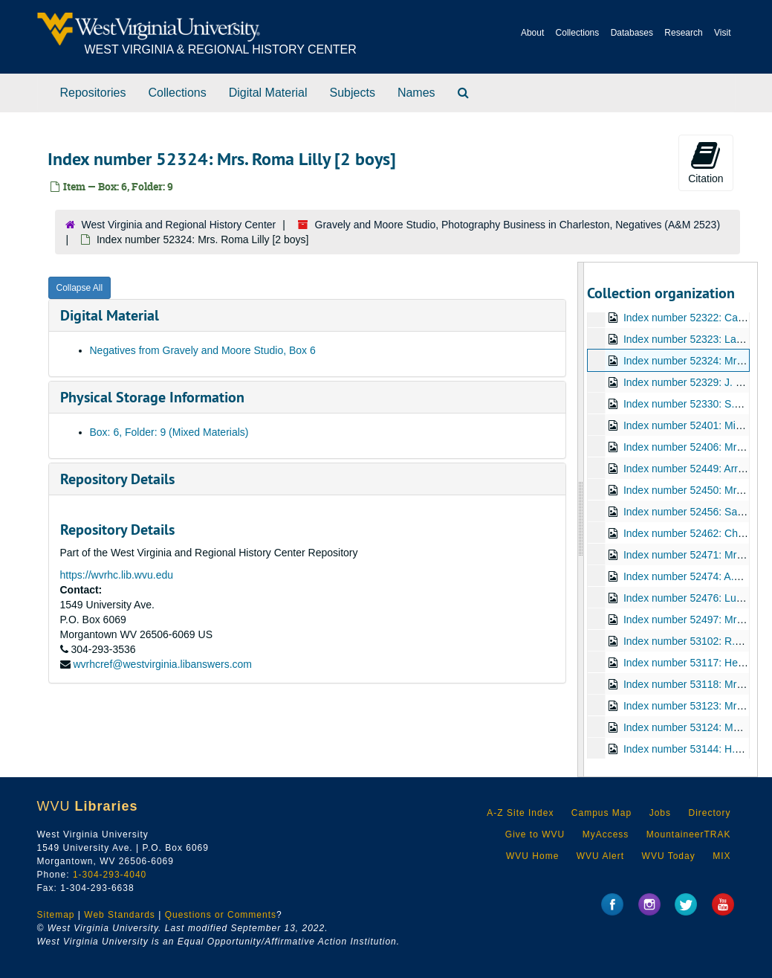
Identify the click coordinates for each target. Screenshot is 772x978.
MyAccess (606, 834)
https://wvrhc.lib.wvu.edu (117, 575)
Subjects (352, 92)
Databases (632, 33)
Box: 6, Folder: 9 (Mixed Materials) (169, 432)
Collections (578, 33)
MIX (721, 856)
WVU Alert (600, 856)
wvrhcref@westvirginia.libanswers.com (162, 664)
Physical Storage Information (152, 397)
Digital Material (268, 92)
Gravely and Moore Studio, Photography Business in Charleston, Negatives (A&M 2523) (518, 225)
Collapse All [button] (79, 288)
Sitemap (56, 915)
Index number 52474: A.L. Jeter (695, 576)
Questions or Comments (220, 915)
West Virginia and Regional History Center (179, 225)
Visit (722, 33)
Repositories (93, 92)
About (532, 33)
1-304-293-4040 (109, 874)
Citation (705, 162)
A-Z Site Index (520, 813)
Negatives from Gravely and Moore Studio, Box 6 (203, 350)
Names (416, 92)
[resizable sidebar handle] (581, 519)
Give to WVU (535, 834)
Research (683, 33)
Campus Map (601, 813)
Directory (709, 813)
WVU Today (668, 856)
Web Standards (119, 915)
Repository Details (117, 479)
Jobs (660, 813)
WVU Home (532, 856)
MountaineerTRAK (688, 834)
